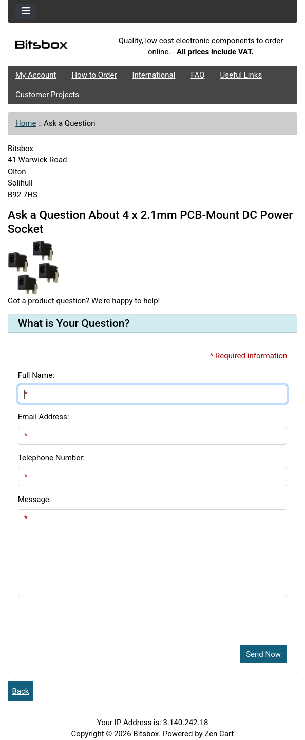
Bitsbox (146, 733)
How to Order (94, 75)
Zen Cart (219, 733)
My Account (35, 75)
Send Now (263, 654)
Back (20, 691)
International (153, 75)
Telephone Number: (51, 457)
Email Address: (43, 416)
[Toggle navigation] (25, 11)
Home (25, 123)
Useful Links (241, 75)
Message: (34, 499)
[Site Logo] (56, 46)
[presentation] (96, 617)
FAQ (197, 75)
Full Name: (36, 375)
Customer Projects (47, 94)
